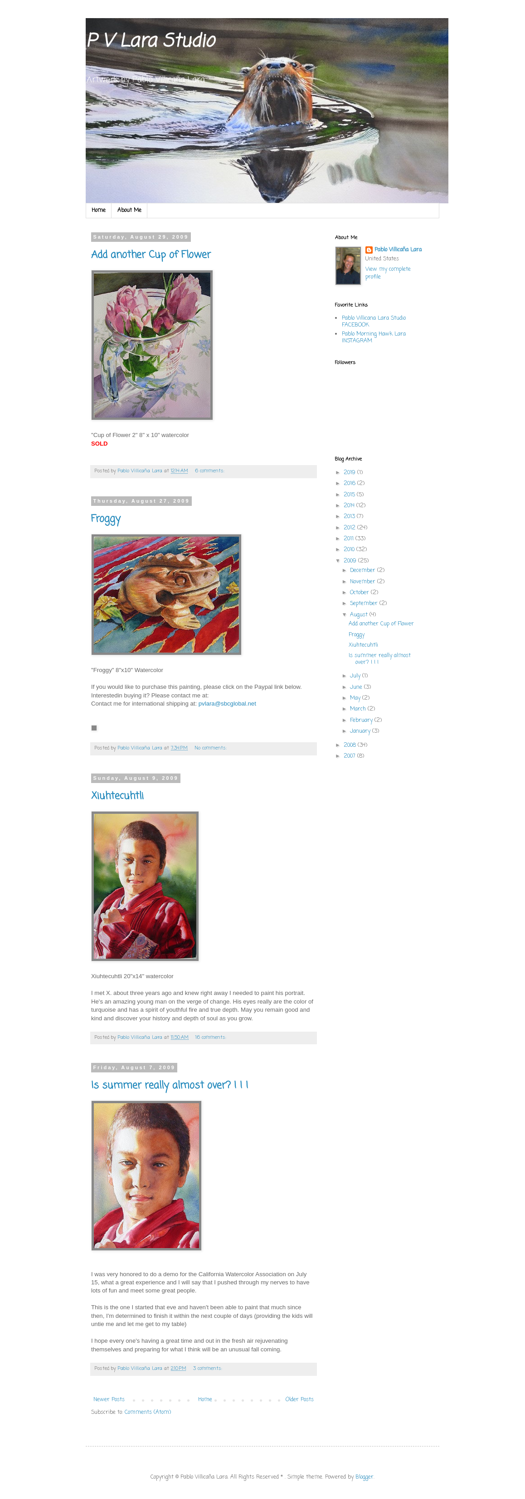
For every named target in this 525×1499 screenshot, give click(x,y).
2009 (351, 561)
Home (99, 211)
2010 (350, 550)
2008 (351, 745)
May (356, 698)
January (361, 731)
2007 (350, 756)
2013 (350, 517)
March (359, 709)
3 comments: (208, 1368)
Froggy (106, 519)
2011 (349, 539)
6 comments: (210, 471)
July (356, 676)
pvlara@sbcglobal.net (227, 703)
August (359, 615)
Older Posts (300, 1400)
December (363, 571)
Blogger (364, 1477)
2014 (350, 506)
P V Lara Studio (150, 41)
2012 (350, 528)
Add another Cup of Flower (151, 255)
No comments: (211, 748)
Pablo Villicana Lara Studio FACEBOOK (374, 321)
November (363, 582)
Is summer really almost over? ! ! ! (169, 1085)
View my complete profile (388, 273)
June (357, 687)
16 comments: (211, 1037)
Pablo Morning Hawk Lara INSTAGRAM (374, 337)
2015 (350, 495)
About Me (129, 211)
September (364, 604)
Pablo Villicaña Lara (398, 250)
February (362, 720)
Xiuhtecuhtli (117, 796)
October (360, 593)
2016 (350, 484)
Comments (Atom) (148, 1412)
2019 (350, 473)
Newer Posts (109, 1400)
